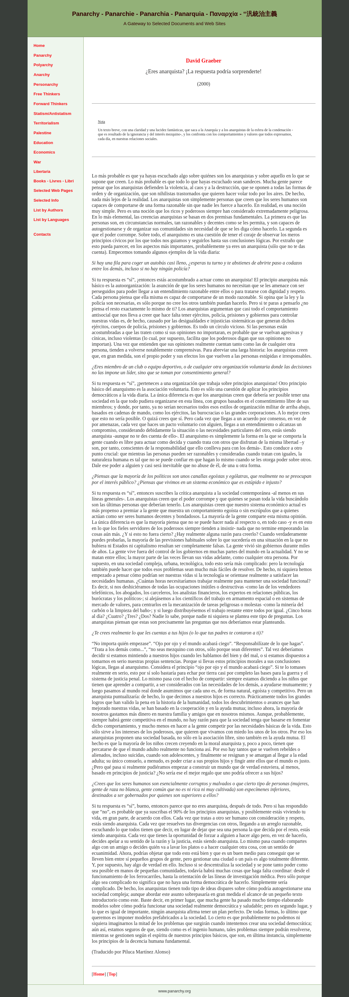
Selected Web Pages (53, 190)
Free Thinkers (47, 94)
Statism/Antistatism (52, 113)
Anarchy (42, 74)
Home (39, 45)
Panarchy (43, 55)
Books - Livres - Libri (54, 181)
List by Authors (48, 210)
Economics (44, 152)
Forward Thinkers (51, 103)
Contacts (42, 234)
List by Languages (51, 219)
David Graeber (203, 61)
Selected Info (46, 200)
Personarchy (46, 84)
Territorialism (46, 123)
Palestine (42, 133)
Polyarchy (43, 65)
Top (112, 974)
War (37, 162)
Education (43, 142)
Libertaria (42, 171)
